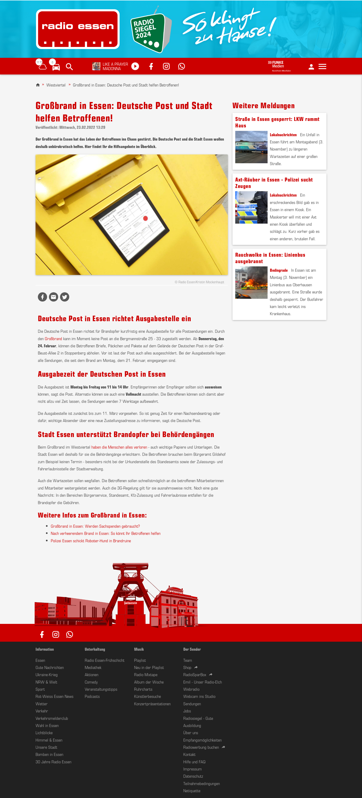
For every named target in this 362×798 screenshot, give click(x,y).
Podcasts (92, 696)
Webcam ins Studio (199, 696)
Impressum (192, 769)
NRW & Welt (46, 682)
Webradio (191, 689)
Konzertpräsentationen (152, 703)
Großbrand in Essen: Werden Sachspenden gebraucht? (95, 526)
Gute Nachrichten (50, 667)
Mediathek (93, 667)
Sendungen (192, 703)
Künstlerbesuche (147, 696)
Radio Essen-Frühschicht (104, 660)
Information (45, 649)
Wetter (42, 703)
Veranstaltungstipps (101, 689)
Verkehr (42, 711)
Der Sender (192, 649)
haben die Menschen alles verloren (119, 447)
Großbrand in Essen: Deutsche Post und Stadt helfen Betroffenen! (126, 85)
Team (187, 660)
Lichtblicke (44, 732)
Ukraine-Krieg (47, 674)
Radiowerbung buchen (201, 747)
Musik (139, 649)
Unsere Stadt (46, 747)
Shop (187, 667)
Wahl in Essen (47, 725)
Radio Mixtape (145, 674)
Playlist (140, 660)
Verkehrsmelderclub (52, 718)
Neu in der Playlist (149, 667)
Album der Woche (149, 682)
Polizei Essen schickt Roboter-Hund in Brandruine (91, 540)
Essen (40, 660)
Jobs (187, 711)
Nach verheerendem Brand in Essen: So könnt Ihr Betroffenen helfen (105, 533)
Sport (40, 689)
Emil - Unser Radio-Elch (202, 682)
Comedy (91, 682)
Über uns (190, 732)
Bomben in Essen (49, 754)
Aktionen (91, 674)
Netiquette (191, 790)
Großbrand (53, 338)
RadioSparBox (194, 674)
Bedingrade (279, 270)
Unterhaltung (95, 649)
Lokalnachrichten (283, 134)
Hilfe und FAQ (194, 761)
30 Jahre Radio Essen (53, 761)
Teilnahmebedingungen (201, 783)
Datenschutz (193, 776)
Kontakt (189, 754)
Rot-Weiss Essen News (54, 696)
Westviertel (56, 85)
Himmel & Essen (49, 740)
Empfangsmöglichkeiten (202, 740)
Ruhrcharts (143, 689)
